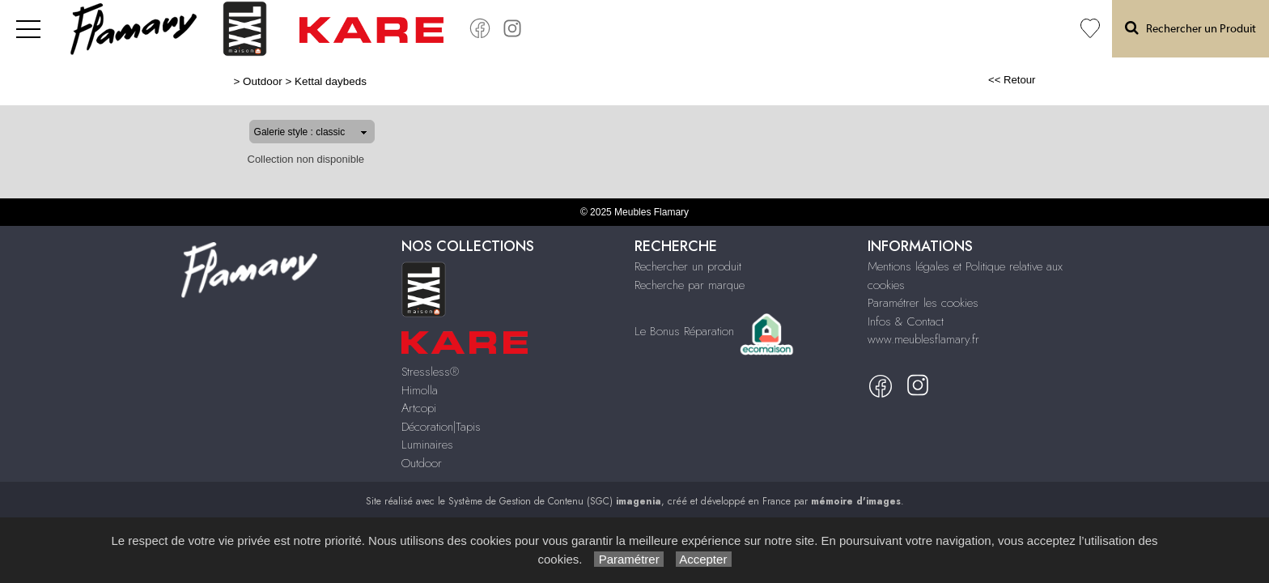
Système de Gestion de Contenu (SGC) (554, 501)
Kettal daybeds (278, 81)
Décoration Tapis (899, 29)
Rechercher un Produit (1190, 28)
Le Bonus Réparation (684, 330)
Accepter (704, 559)
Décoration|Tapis (441, 427)
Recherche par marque (689, 285)
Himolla (777, 29)
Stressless (722, 29)
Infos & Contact (906, 321)
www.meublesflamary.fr (923, 339)
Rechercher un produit (687, 266)
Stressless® (430, 372)
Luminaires (980, 29)
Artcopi (827, 29)
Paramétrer (628, 559)
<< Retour (1064, 80)
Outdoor (1041, 29)
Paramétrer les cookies (923, 303)
